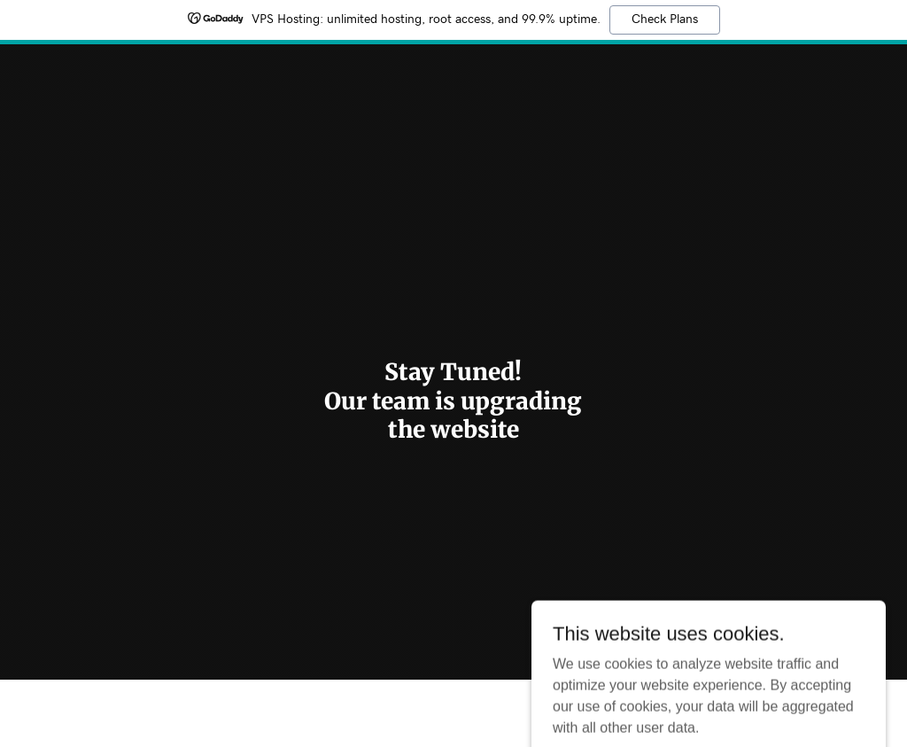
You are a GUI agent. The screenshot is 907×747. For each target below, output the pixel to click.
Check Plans (665, 19)
